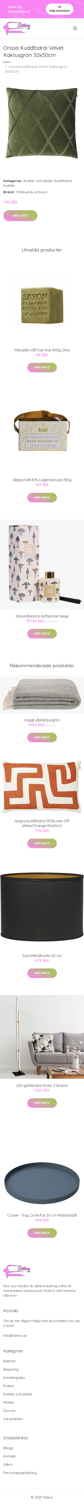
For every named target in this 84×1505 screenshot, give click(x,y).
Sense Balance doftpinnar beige (42, 616)
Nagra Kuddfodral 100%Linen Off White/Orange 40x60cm (42, 823)
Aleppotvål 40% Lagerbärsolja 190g (42, 480)
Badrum (9, 1361)
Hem (7, 62)
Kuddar (9, 185)
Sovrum (9, 1410)
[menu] (75, 28)
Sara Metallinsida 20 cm (42, 955)
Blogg (8, 1448)
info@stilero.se (15, 1335)
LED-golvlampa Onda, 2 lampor (42, 1085)
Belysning (10, 1369)
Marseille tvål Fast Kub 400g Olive (42, 350)
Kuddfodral (63, 181)
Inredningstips (14, 1377)
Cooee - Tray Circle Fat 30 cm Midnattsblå (42, 1215)
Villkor (8, 1464)
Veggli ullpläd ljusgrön (42, 720)
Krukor (8, 1386)
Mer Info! (20, 216)
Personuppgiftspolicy (20, 1473)
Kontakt (9, 1456)
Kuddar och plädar (38, 181)
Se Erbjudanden (60, 9)
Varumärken (13, 1419)
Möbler (8, 1402)
